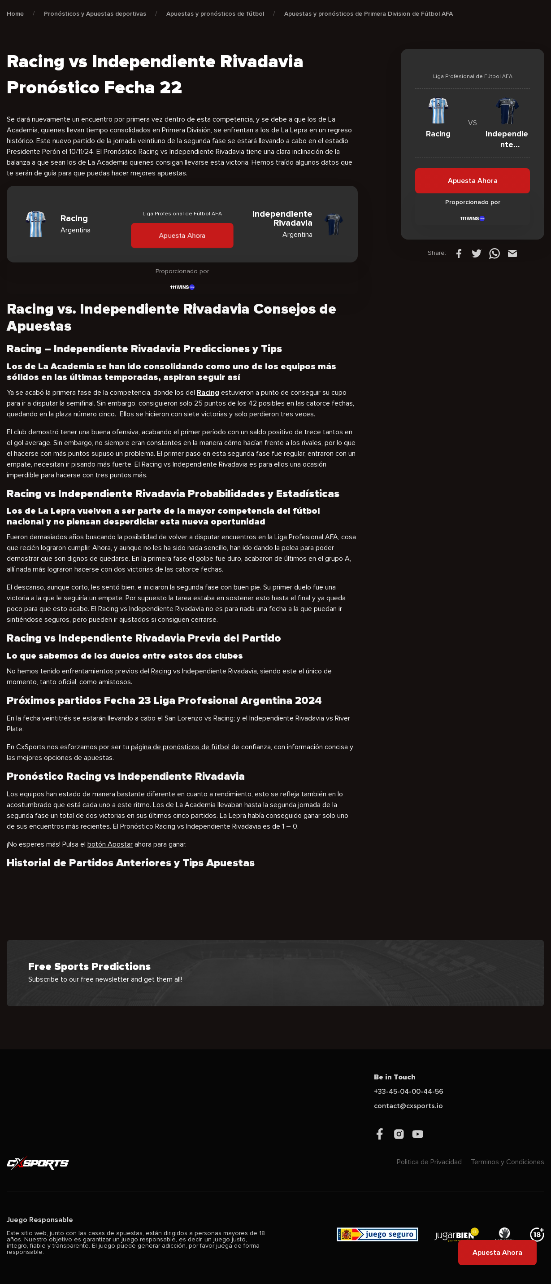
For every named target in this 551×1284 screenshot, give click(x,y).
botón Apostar (110, 844)
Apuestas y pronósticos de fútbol (215, 13)
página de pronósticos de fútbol (180, 746)
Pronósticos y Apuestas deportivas (95, 13)
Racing (161, 671)
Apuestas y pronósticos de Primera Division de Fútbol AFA (368, 13)
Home (15, 13)
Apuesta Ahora (182, 235)
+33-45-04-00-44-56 (408, 1091)
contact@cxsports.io (408, 1105)
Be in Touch (395, 1077)
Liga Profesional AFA (306, 537)
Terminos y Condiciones (507, 1161)
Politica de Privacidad (429, 1161)
